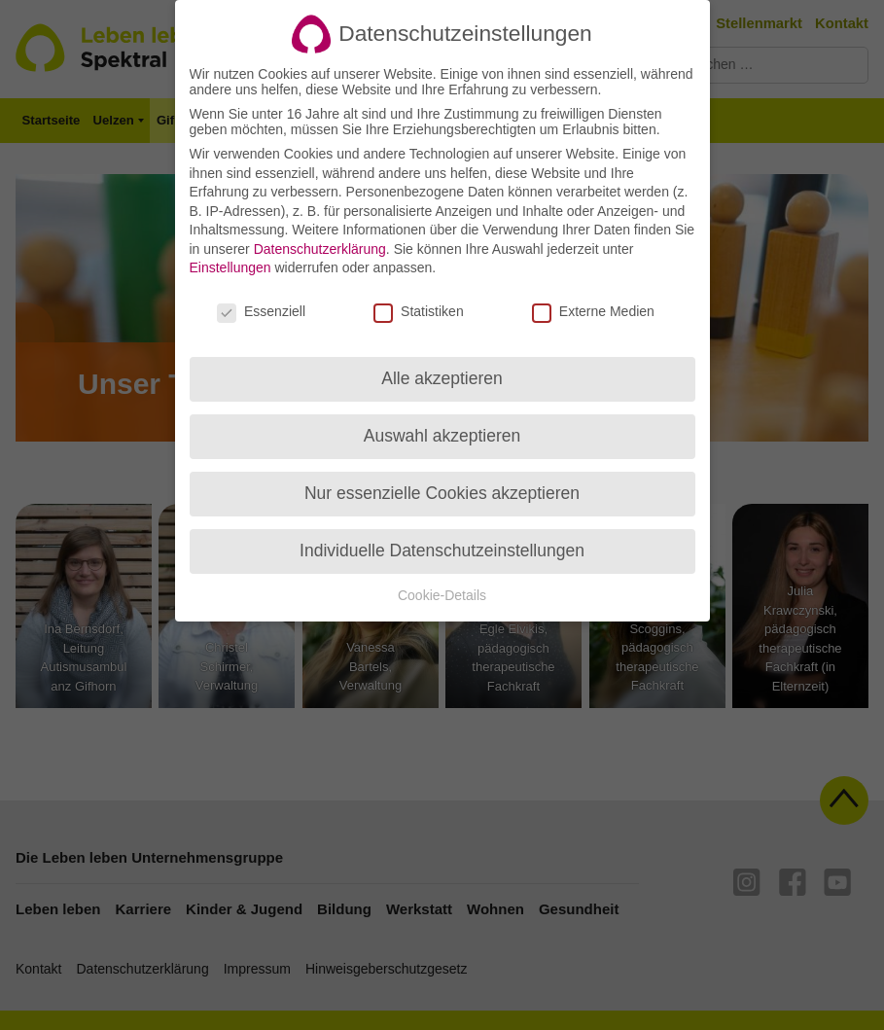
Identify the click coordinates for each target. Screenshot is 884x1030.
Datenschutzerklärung (320, 230)
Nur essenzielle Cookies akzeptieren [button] (442, 474)
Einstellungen (230, 250)
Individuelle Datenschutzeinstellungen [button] (442, 532)
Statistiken (418, 294)
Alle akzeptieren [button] (442, 360)
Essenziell (261, 294)
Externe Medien (593, 294)
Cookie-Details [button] (442, 577)
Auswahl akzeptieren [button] (442, 417)
